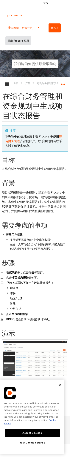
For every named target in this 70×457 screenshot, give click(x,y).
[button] (54, 63)
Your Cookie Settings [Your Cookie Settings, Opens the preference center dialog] (32, 442)
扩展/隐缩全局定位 (63, 82)
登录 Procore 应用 (18, 40)
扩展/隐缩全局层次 (9, 84)
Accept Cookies (32, 432)
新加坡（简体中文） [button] (22, 27)
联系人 (55, 27)
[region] (32, 417)
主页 (16, 83)
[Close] (60, 385)
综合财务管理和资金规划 (51, 83)
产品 (28, 83)
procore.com (15, 15)
